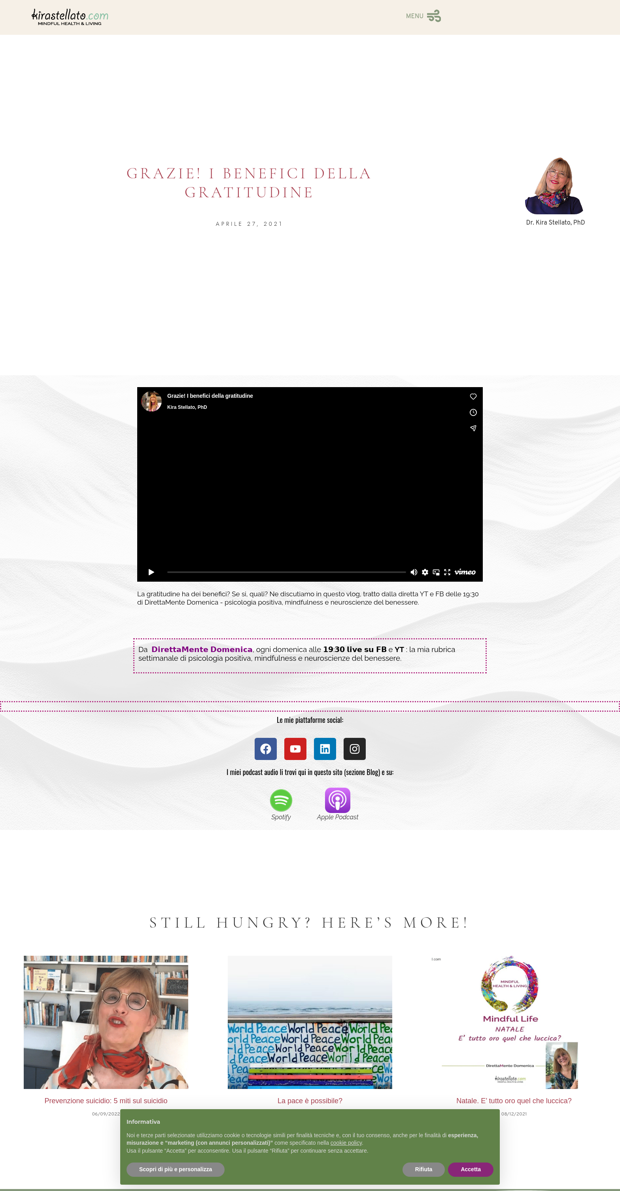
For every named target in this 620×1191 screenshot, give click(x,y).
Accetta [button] (471, 1169)
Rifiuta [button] (424, 1169)
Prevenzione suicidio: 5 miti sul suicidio (105, 1101)
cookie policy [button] (346, 1143)
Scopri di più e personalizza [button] (175, 1169)
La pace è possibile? (310, 1101)
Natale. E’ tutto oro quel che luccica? (514, 1101)
